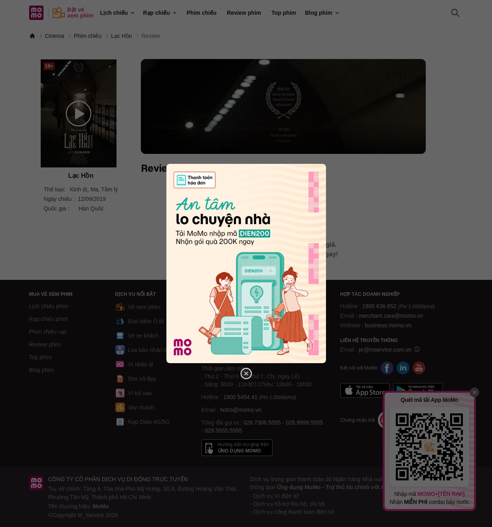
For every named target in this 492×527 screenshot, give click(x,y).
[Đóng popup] (246, 373)
